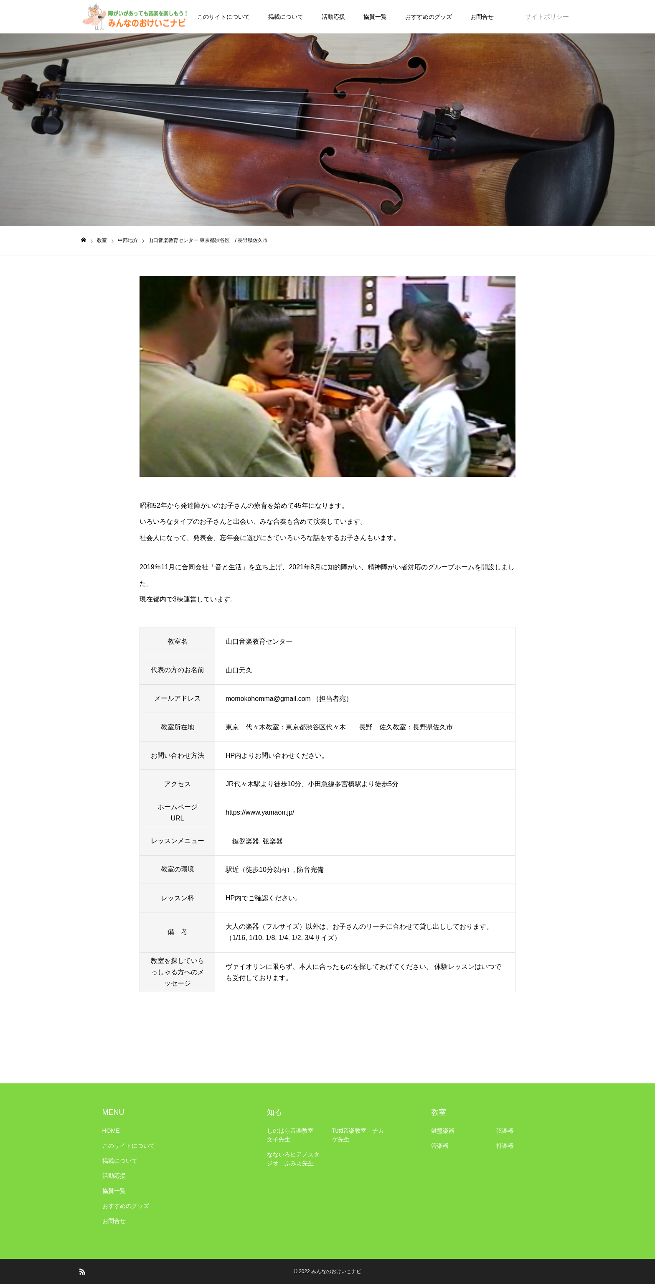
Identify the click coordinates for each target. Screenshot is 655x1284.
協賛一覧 (375, 16)
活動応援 (333, 16)
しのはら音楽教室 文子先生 (293, 1135)
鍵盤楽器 (442, 1130)
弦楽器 (505, 1130)
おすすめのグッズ (428, 16)
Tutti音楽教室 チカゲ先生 (358, 1135)
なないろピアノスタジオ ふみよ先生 (293, 1159)
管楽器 (440, 1145)
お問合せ (482, 16)
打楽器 (505, 1145)
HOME (111, 1130)
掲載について (285, 16)
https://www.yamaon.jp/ (260, 812)
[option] (327, 376)
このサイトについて (223, 16)
